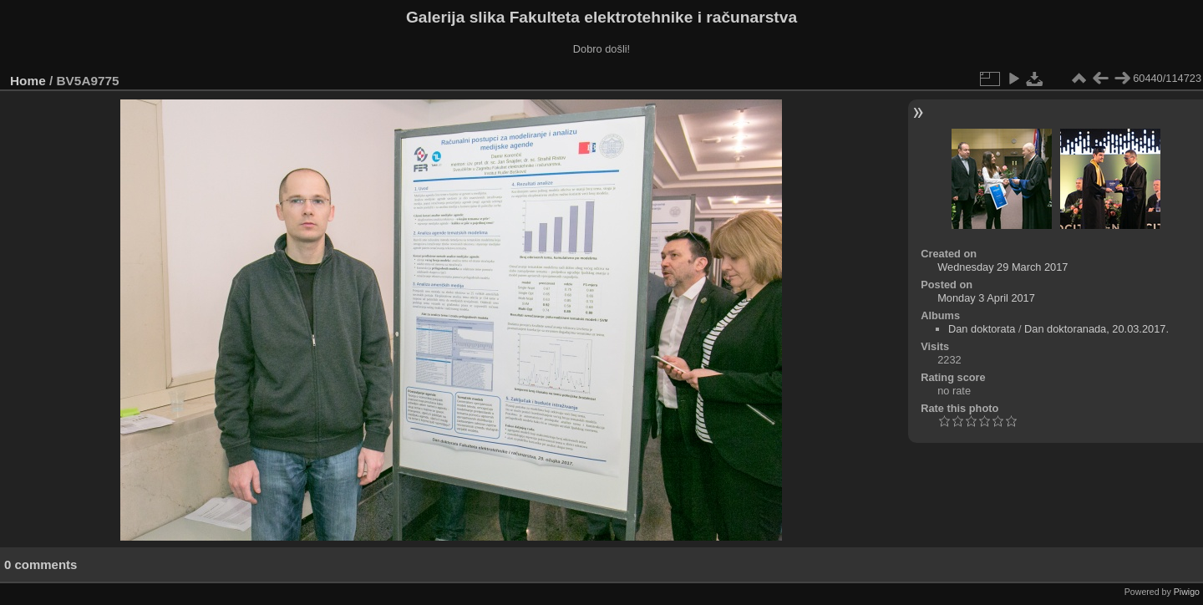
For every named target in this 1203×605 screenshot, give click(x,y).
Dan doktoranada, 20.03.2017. (1096, 329)
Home (28, 81)
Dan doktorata (981, 329)
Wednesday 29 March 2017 (1002, 267)
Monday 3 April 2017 (986, 298)
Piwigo (1187, 592)
